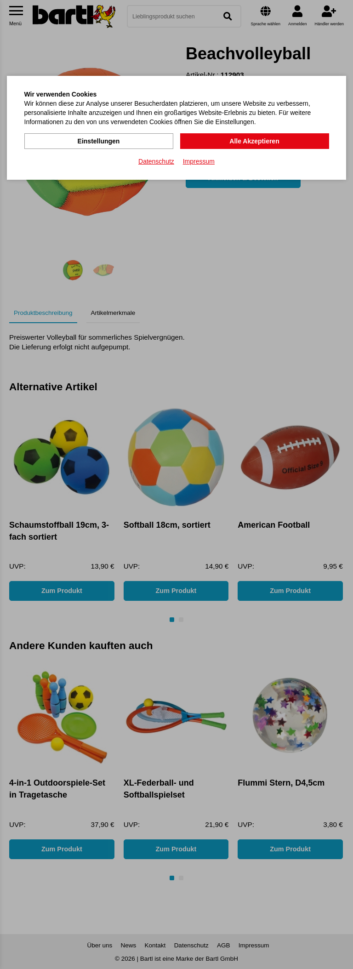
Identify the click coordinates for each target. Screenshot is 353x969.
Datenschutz (156, 161)
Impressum (199, 161)
